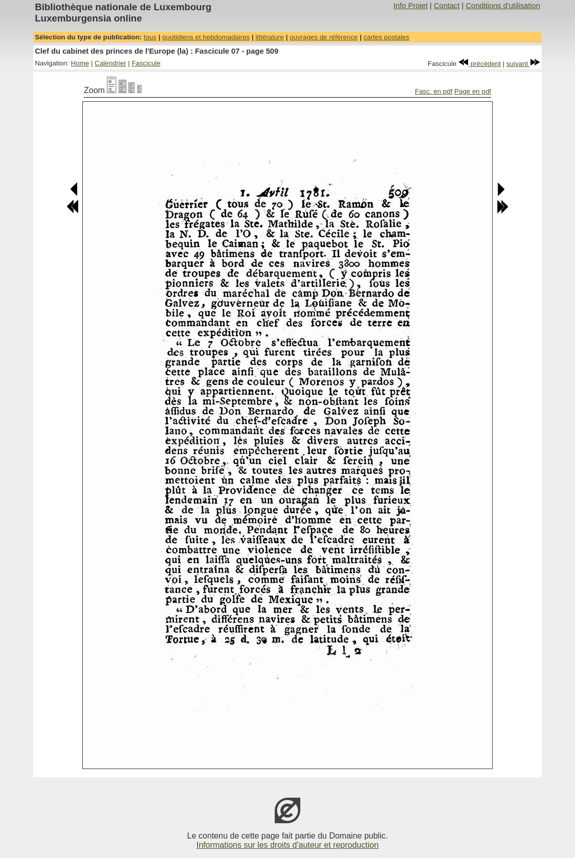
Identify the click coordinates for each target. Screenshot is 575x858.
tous (150, 37)
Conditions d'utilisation (503, 6)
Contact (447, 6)
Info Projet (410, 6)
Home (80, 63)
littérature (269, 37)
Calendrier (110, 63)
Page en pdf (472, 91)
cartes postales (387, 37)
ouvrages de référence (324, 37)
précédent (479, 63)
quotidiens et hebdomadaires (206, 37)
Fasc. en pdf (433, 91)
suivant (523, 63)
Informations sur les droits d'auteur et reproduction (287, 845)
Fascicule (145, 63)
